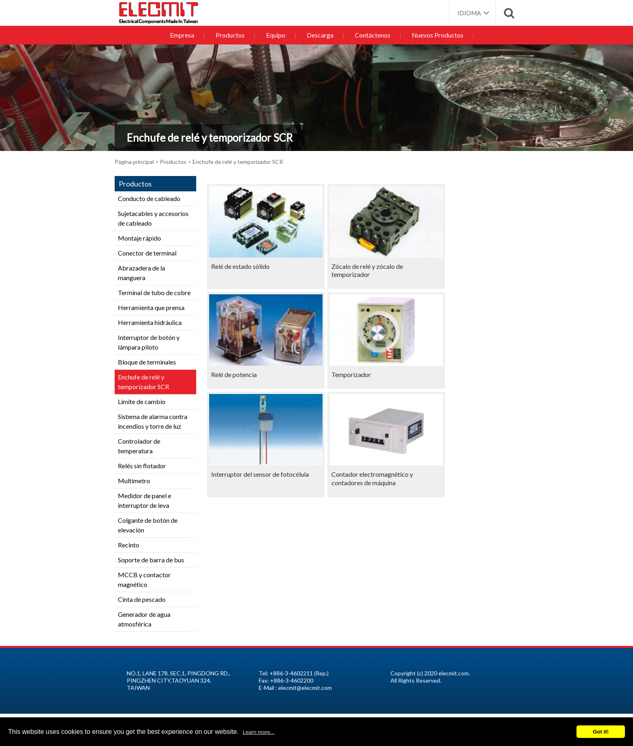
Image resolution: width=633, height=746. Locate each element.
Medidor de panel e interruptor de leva (144, 500)
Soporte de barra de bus (151, 560)
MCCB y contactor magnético (144, 579)
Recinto (128, 545)
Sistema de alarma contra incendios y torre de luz (152, 421)
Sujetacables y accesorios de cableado (153, 218)
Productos (231, 35)
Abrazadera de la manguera (141, 272)
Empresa (185, 35)
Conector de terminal (147, 253)
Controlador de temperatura (139, 446)
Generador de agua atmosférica (144, 619)
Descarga (319, 35)
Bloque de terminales (147, 362)
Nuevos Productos (434, 35)
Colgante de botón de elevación (148, 525)
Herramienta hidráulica (150, 322)
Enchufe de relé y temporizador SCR (143, 381)
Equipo (276, 35)
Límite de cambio (142, 401)
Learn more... (259, 732)
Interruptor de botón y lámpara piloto (149, 342)
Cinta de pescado (142, 599)
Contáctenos (370, 35)
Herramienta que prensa (151, 307)
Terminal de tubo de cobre (154, 292)
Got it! (600, 732)
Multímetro (134, 480)
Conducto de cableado (149, 198)
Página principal (134, 161)
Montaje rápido (139, 238)
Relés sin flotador (142, 465)
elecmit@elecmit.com (305, 687)
